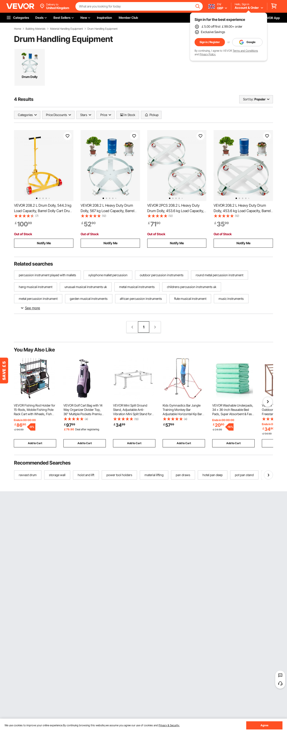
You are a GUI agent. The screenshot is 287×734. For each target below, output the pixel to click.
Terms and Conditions (245, 50)
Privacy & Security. (169, 725)
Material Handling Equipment (66, 28)
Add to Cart (35, 443)
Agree (264, 725)
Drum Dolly (30, 77)
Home (17, 28)
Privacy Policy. (208, 54)
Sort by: (248, 99)
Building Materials (36, 28)
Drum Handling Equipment (102, 28)
